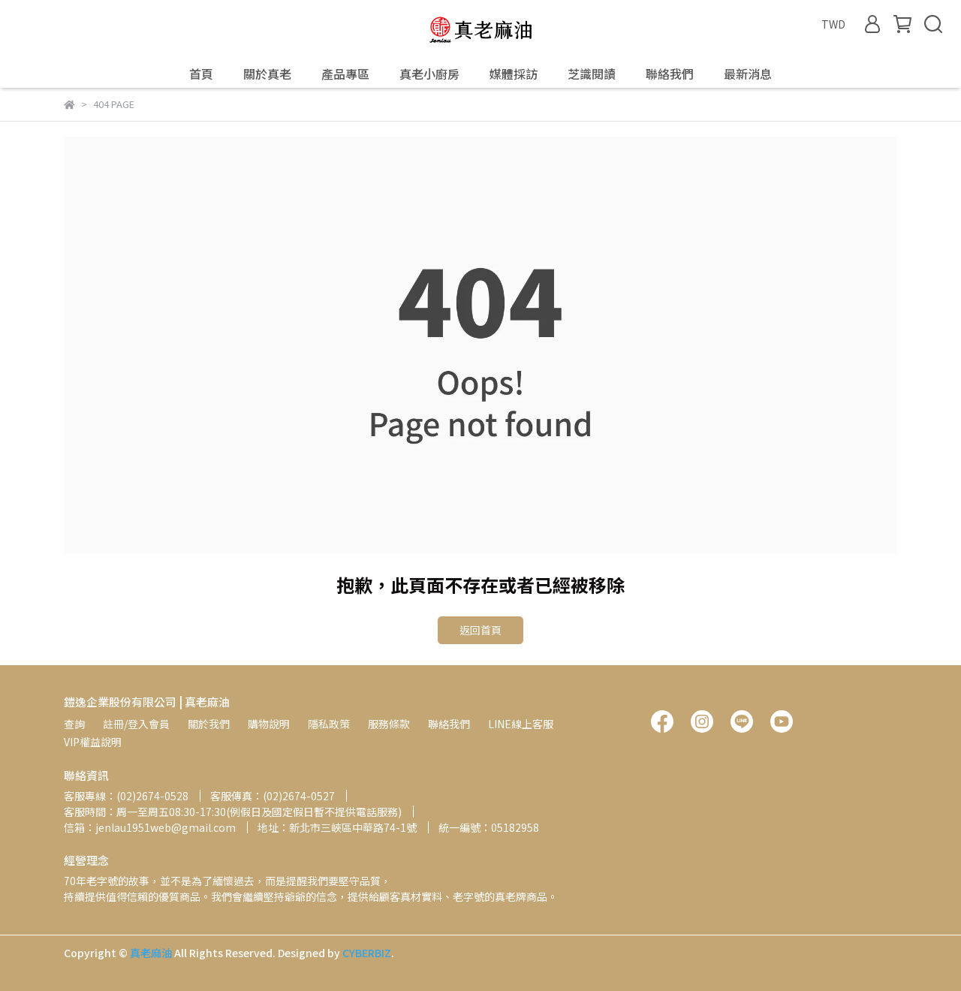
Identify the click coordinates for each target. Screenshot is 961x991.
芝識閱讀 (592, 73)
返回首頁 (480, 629)
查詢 (74, 723)
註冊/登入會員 (136, 723)
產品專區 (345, 73)
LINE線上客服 (520, 723)
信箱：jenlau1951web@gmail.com (150, 827)
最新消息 (748, 73)
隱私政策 (329, 723)
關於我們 (209, 723)
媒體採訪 (514, 73)
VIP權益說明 (93, 741)
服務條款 (389, 723)
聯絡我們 (670, 73)
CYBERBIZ (366, 952)
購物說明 (269, 723)
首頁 (201, 73)
